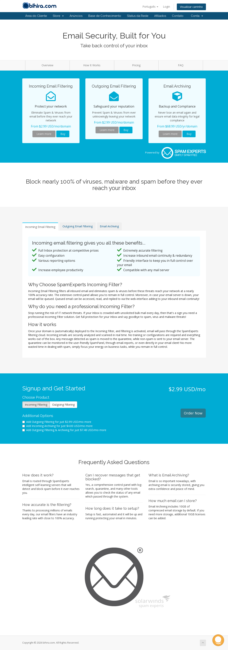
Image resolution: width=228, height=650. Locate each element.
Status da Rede (137, 16)
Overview (47, 65)
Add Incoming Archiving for (57, 426)
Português (150, 6)
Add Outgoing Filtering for (56, 422)
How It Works (91, 65)
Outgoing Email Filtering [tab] (78, 226)
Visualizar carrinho (191, 7)
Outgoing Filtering (63, 404)
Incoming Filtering (36, 404)
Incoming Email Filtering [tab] (40, 227)
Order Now (193, 413)
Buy (62, 134)
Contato (177, 16)
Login (166, 6)
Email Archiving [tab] (109, 226)
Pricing (136, 65)
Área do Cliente (36, 16)
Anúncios (76, 16)
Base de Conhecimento (104, 16)
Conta (197, 16)
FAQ (180, 65)
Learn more (44, 134)
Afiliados (160, 16)
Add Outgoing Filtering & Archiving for (64, 430)
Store (58, 16)
